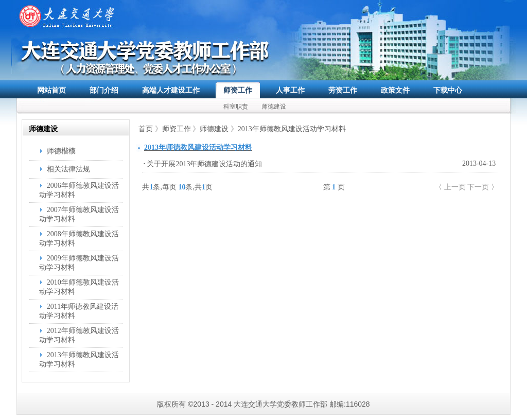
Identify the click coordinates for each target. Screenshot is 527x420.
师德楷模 (61, 151)
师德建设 (273, 106)
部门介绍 (104, 90)
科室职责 (235, 106)
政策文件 (395, 90)
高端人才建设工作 (171, 90)
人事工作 (290, 90)
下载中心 (447, 90)
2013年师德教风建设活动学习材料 (292, 129)
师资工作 (237, 90)
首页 (145, 129)
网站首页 (51, 90)
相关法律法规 (68, 169)
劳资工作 (342, 90)
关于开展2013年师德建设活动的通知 (204, 164)
